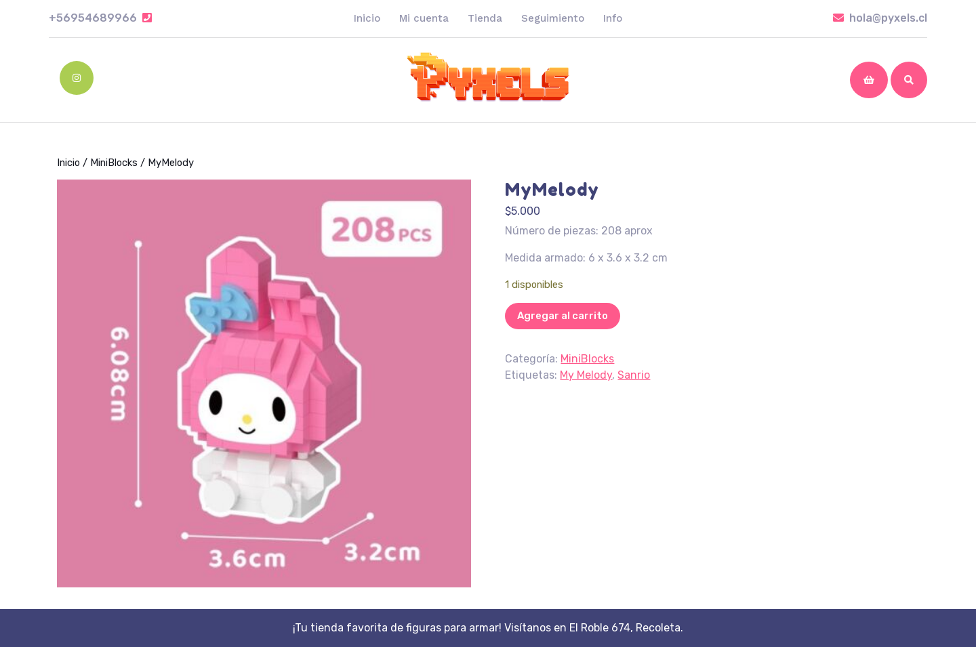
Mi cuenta (424, 18)
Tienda (485, 18)
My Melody (586, 375)
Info (612, 18)
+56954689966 (100, 18)
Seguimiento (552, 18)
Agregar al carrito (562, 316)
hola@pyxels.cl (880, 18)
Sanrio (633, 375)
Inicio (367, 18)
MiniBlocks (114, 162)
